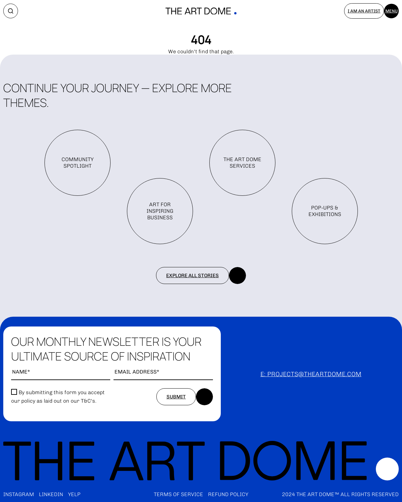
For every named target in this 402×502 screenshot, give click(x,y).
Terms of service (178, 494)
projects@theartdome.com (314, 374)
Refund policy (228, 494)
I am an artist (364, 10)
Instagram (18, 494)
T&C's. (88, 401)
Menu (391, 10)
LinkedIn (51, 494)
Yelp (74, 494)
